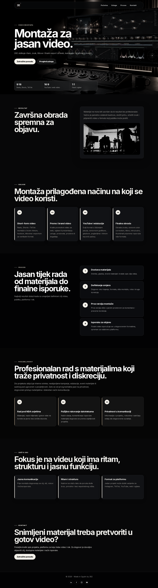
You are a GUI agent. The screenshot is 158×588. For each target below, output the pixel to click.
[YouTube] (87, 582)
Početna (104, 5)
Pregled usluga (46, 61)
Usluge (114, 5)
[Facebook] (76, 582)
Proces (123, 5)
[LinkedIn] (71, 582)
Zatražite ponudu (25, 61)
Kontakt (133, 5)
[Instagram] (82, 582)
